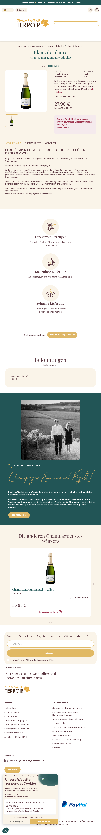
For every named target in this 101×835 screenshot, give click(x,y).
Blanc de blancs (11, 712)
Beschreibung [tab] (13, 143)
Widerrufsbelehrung (61, 735)
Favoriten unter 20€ (13, 732)
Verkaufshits (10, 708)
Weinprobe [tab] (51, 143)
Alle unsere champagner (15, 737)
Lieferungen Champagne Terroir (67, 708)
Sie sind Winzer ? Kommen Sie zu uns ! (69, 727)
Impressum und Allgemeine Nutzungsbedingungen (65, 713)
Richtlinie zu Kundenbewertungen (67, 739)
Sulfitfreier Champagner (15, 720)
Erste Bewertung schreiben (62, 334)
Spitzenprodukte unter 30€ (16, 724)
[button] (49, 622)
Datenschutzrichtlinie (62, 731)
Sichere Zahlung (59, 723)
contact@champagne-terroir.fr (27, 760)
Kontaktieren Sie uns (61, 743)
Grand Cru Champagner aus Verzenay (54, 2)
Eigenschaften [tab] (33, 143)
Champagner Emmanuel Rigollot (50, 57)
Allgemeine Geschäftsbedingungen (68, 719)
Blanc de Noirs (10, 716)
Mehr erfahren (19, 515)
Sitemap (56, 747)
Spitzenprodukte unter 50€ (16, 728)
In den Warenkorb (50, 611)
